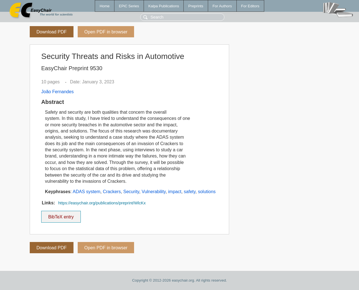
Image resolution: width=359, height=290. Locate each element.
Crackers (112, 191)
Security (131, 191)
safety (189, 191)
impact (174, 191)
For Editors (250, 6)
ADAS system (86, 191)
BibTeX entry (60, 215)
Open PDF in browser (106, 31)
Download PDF (51, 31)
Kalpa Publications (163, 6)
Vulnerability (153, 191)
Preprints (195, 6)
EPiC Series (129, 6)
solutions (207, 191)
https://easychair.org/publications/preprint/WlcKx (102, 203)
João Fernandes (57, 91)
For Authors (222, 6)
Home (105, 6)
